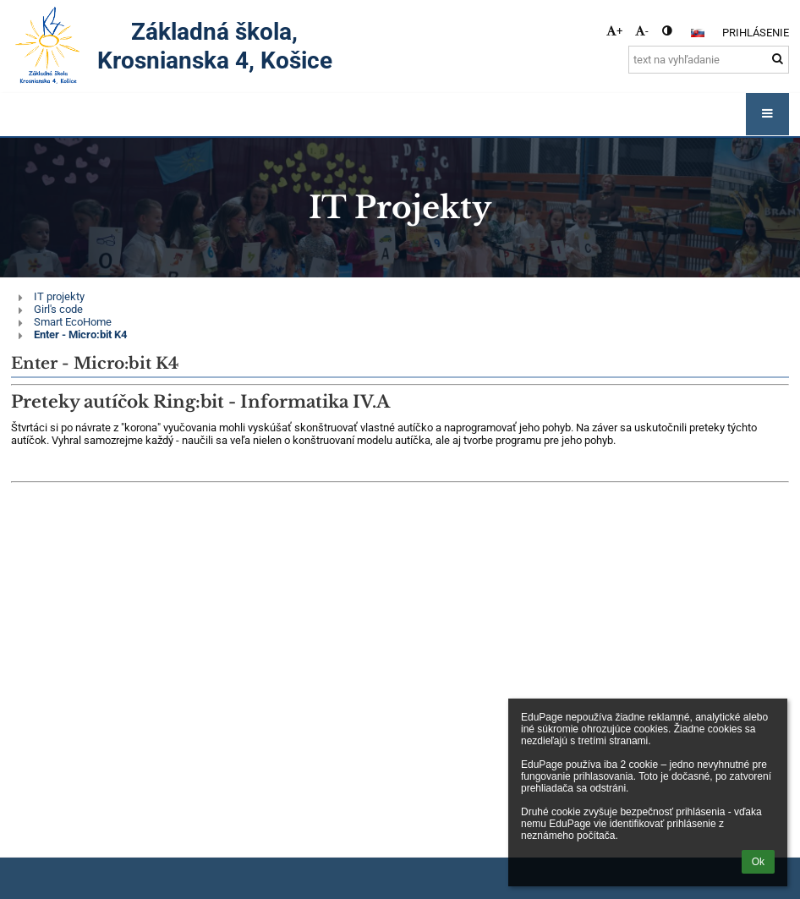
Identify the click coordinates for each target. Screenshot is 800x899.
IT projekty (59, 296)
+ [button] (614, 31)
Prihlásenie (755, 32)
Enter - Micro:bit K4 (80, 334)
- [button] (642, 31)
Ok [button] (758, 862)
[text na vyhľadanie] (708, 60)
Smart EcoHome (73, 321)
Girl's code (58, 309)
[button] (697, 33)
